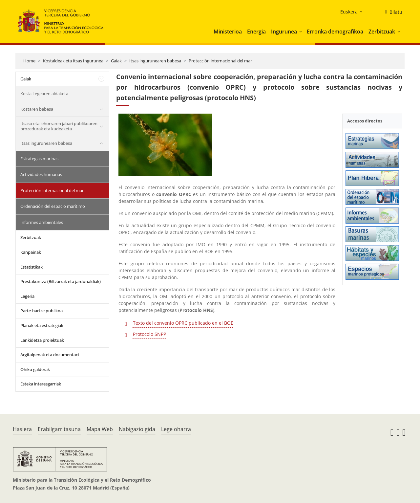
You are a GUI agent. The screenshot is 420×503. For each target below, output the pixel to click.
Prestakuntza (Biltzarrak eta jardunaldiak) (60, 281)
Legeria (27, 296)
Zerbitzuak (381, 31)
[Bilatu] (391, 12)
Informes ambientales (41, 222)
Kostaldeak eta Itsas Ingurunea (73, 61)
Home (29, 61)
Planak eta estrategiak (41, 325)
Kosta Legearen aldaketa (44, 94)
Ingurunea (284, 31)
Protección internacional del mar (220, 61)
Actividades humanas (41, 174)
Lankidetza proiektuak (42, 340)
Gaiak (116, 61)
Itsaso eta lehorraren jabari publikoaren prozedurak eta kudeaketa (58, 126)
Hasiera (22, 429)
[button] (301, 31)
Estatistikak (31, 267)
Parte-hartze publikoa (41, 311)
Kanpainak (30, 252)
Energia (256, 31)
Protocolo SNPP (149, 334)
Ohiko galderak (35, 369)
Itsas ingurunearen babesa (155, 61)
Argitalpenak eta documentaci (49, 355)
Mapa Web (100, 429)
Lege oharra (176, 429)
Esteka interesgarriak (40, 384)
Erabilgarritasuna (59, 429)
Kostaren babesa (36, 109)
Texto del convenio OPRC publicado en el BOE (183, 323)
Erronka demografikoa (335, 31)
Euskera (349, 12)
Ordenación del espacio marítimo (52, 206)
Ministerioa (228, 31)
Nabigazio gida (137, 429)
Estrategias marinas (39, 159)
